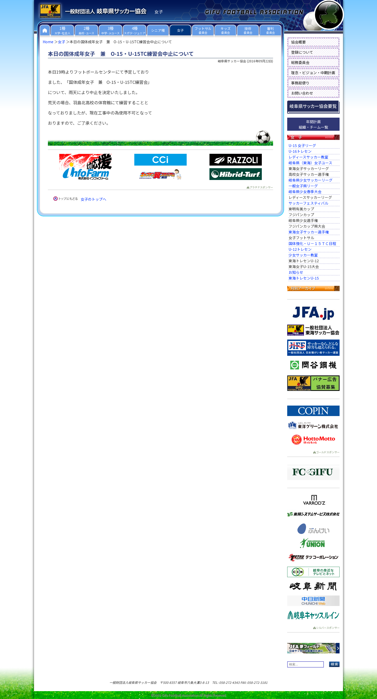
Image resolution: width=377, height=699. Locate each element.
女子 (61, 41)
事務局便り (300, 82)
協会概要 (298, 42)
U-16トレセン (300, 151)
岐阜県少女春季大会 (305, 191)
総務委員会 (300, 62)
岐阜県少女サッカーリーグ (310, 180)
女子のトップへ (93, 199)
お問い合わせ (302, 93)
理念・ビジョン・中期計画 (313, 72)
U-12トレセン (300, 249)
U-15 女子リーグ (302, 145)
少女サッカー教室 (303, 255)
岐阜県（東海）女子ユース (310, 162)
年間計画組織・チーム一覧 (313, 124)
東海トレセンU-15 (304, 278)
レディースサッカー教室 (308, 157)
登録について (302, 52)
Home (48, 41)
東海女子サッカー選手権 (309, 231)
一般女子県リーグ (303, 185)
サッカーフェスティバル (308, 203)
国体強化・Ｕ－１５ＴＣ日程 (312, 243)
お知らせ (296, 272)
